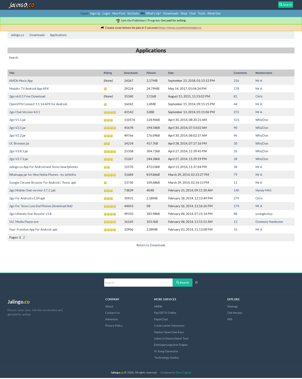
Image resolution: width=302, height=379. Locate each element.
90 (235, 127)
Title (11, 72)
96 (235, 135)
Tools (201, 13)
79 (235, 174)
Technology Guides (166, 357)
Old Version (234, 312)
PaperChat (161, 319)
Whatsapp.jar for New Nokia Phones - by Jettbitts (42, 174)
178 (236, 88)
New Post (118, 13)
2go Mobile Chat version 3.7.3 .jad (32, 190)
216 (236, 80)
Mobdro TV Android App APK (29, 88)
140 (236, 190)
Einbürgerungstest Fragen (171, 344)
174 (236, 206)
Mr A (258, 80)
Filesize (151, 72)
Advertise (214, 13)
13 (235, 221)
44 (235, 104)
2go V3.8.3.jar (18, 151)
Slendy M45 (263, 190)
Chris (259, 96)
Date (171, 72)
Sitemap (232, 306)
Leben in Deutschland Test (171, 338)
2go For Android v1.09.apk (27, 198)
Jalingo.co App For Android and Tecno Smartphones (43, 167)
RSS (229, 319)
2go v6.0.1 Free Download (27, 96)
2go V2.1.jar (17, 127)
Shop (184, 13)
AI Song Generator (166, 351)
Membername (263, 72)
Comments (240, 72)
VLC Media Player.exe (24, 221)
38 (235, 167)
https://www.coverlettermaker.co (180, 27)
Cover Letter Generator (169, 325)
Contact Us (112, 312)
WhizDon (261, 120)
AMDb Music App (21, 80)
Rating (108, 72)
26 (235, 151)
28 (235, 159)
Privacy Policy (114, 325)
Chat (192, 13)
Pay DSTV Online (165, 312)
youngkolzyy (264, 213)
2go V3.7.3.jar (18, 159)
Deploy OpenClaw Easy (169, 332)
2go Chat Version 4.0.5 (24, 112)
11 (235, 182)
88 (235, 213)
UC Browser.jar (19, 143)
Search (182, 282)
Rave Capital (183, 372)
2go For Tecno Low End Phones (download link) (40, 206)
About (109, 306)
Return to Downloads (150, 245)
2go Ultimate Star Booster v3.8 (30, 213)
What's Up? (153, 13)
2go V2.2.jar (17, 135)
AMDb (158, 306)
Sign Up (95, 13)
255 (236, 112)
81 (235, 96)
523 (236, 120)
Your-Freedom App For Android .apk (33, 229)
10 (235, 229)
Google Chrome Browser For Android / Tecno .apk (42, 182)
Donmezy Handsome (269, 221)
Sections (133, 13)
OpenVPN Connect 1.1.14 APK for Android (38, 104)
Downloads (170, 13)
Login (106, 13)
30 (235, 143)
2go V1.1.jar (17, 120)
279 (236, 198)
